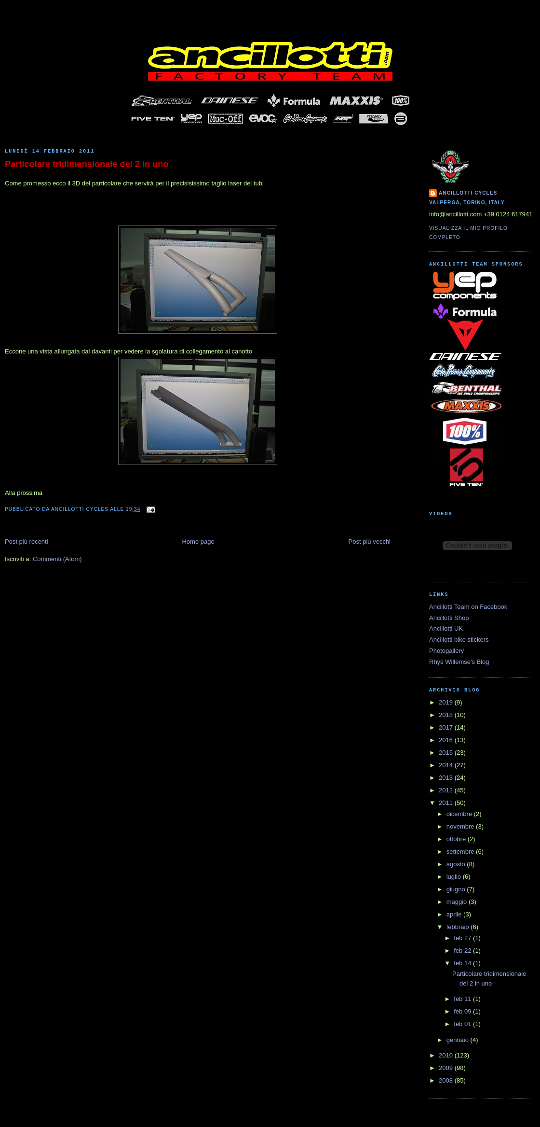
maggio (457, 901)
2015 (447, 752)
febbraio (458, 926)
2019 (447, 702)
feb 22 (463, 950)
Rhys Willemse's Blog (459, 661)
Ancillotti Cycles (468, 193)
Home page (198, 541)
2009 (447, 1067)
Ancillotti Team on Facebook (468, 606)
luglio (454, 876)
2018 (447, 714)
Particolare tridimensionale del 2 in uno (87, 164)
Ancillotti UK (446, 628)
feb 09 (463, 1011)
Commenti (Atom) (57, 559)
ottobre (457, 839)
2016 (447, 740)
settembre (461, 851)
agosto (456, 864)
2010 (447, 1055)
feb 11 (463, 998)
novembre (461, 826)
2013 (447, 777)
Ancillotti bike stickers (459, 639)
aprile (454, 914)
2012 (447, 790)
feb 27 (463, 938)
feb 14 (463, 963)
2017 (447, 727)
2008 (447, 1080)
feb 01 (463, 1024)
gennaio (458, 1039)
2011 (447, 802)
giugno (456, 889)
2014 (447, 765)
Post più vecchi (370, 541)
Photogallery (446, 650)
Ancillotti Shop (449, 617)
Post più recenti (26, 541)
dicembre (460, 813)
